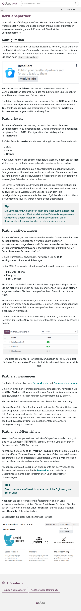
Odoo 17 (71, 9)
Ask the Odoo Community (44, 589)
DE (61, 9)
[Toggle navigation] (2, 9)
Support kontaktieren (15, 589)
